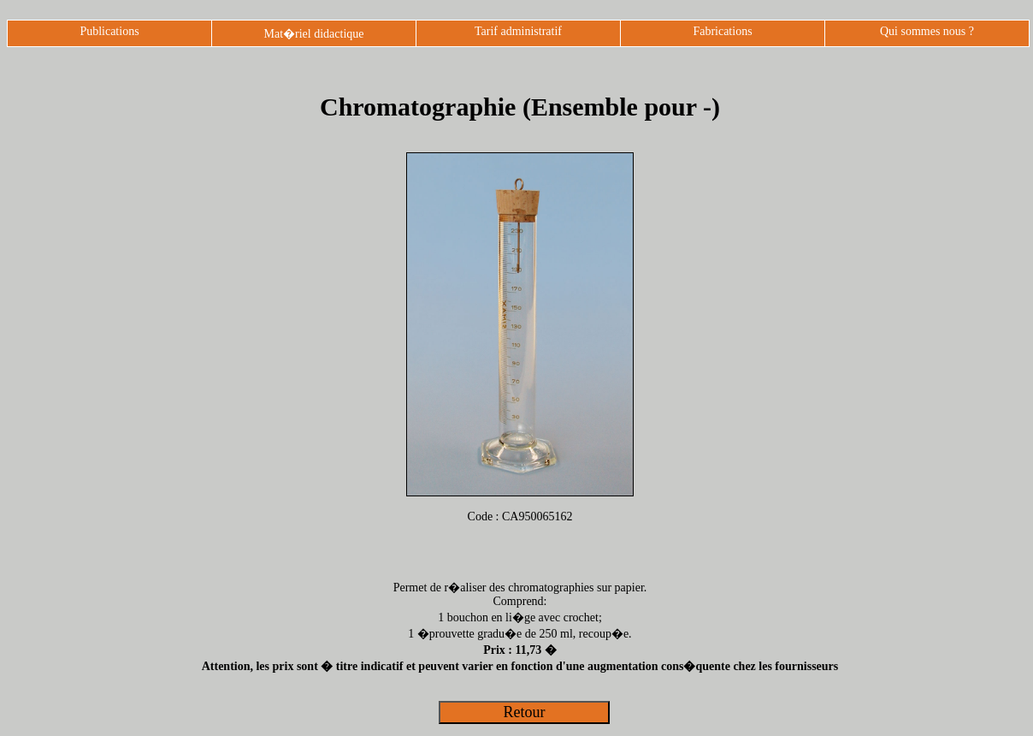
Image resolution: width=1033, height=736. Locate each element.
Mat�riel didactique (313, 33)
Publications (109, 31)
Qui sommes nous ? (927, 31)
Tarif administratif (518, 31)
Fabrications (722, 31)
